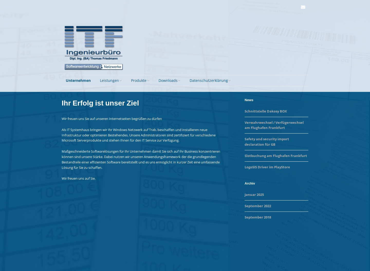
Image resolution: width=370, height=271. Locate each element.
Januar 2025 (254, 194)
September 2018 (258, 217)
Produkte (138, 80)
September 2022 (258, 206)
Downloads (168, 80)
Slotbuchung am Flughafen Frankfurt (276, 155)
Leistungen (109, 80)
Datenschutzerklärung (209, 80)
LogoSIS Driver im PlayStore (267, 167)
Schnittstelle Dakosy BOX (266, 111)
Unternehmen (78, 80)
